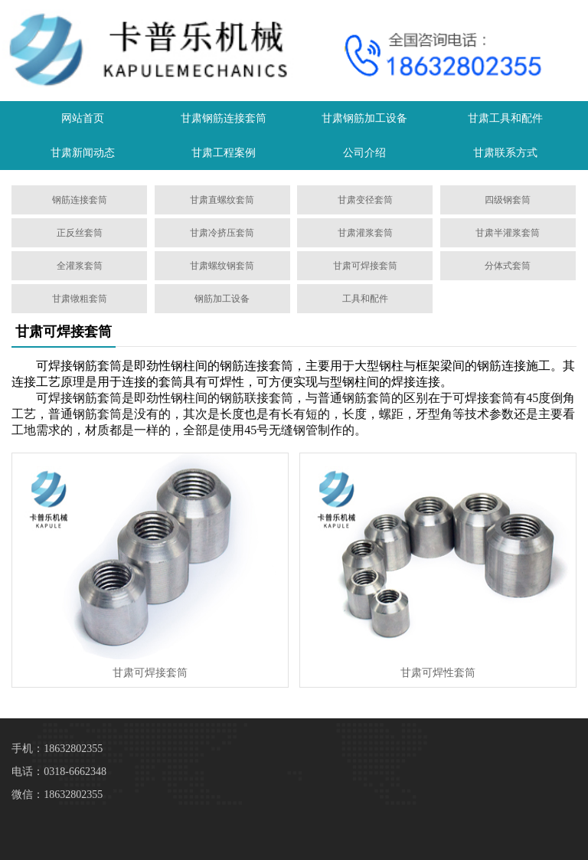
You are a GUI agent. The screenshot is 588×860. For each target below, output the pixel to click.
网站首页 (82, 118)
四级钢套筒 (508, 200)
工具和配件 (365, 298)
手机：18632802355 (57, 748)
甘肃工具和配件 (505, 118)
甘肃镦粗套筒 (79, 298)
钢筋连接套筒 (79, 200)
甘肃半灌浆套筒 (507, 232)
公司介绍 (364, 153)
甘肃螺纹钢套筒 (222, 265)
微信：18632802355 (57, 794)
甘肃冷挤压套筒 (222, 232)
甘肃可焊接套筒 (365, 265)
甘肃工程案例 (223, 153)
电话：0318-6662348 (58, 771)
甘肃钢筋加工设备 (364, 118)
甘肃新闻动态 (83, 153)
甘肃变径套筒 (365, 200)
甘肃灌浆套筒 (365, 232)
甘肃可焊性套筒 (437, 673)
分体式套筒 (508, 265)
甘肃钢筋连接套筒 (223, 118)
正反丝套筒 (80, 232)
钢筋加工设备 (222, 298)
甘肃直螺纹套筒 (222, 200)
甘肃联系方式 (505, 153)
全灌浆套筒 (80, 265)
